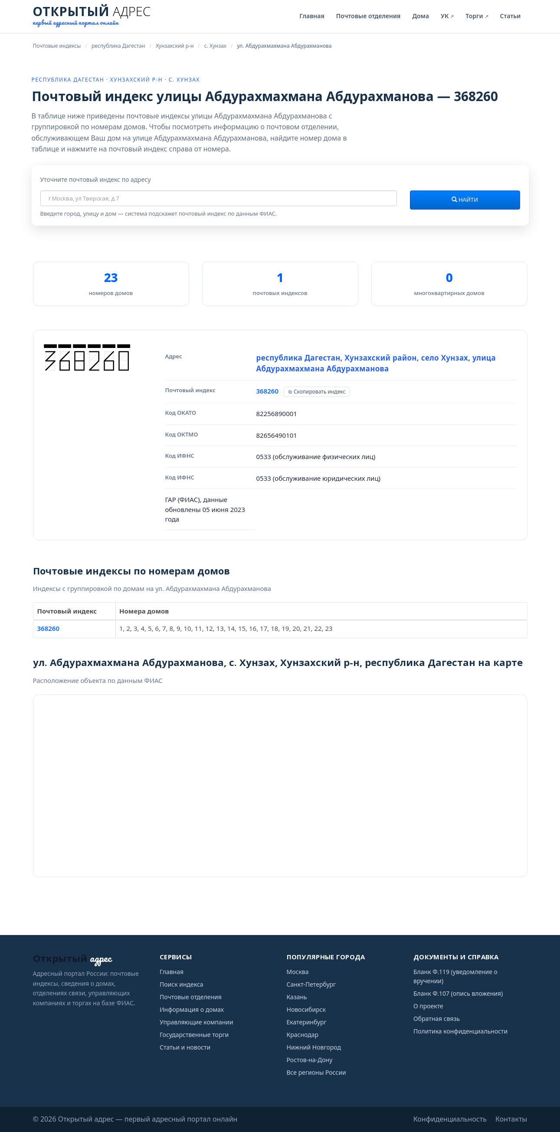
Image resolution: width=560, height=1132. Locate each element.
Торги (476, 16)
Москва (298, 972)
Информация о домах (192, 1009)
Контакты (511, 1119)
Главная (311, 16)
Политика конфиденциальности (460, 1031)
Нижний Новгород (314, 1047)
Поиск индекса (181, 984)
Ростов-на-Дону (310, 1060)
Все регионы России (316, 1072)
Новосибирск (306, 1009)
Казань (297, 997)
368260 (267, 391)
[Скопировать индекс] (317, 392)
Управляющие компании (196, 1022)
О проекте (428, 1006)
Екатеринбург (307, 1022)
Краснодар (303, 1034)
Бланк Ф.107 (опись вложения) (458, 993)
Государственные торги (194, 1034)
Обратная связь (436, 1018)
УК (447, 16)
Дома (420, 16)
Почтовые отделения (368, 16)
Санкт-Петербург (311, 984)
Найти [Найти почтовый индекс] (465, 200)
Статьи (510, 16)
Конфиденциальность (450, 1119)
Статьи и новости (185, 1047)
